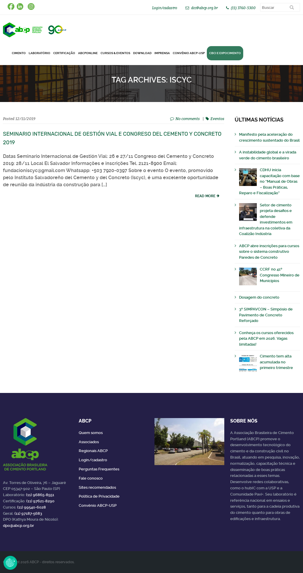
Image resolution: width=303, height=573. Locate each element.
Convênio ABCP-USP (189, 53)
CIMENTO (19, 53)
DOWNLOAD (142, 53)
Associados (89, 442)
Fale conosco (91, 478)
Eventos (217, 118)
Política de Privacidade (99, 496)
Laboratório (39, 53)
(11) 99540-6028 (31, 507)
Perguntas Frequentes (99, 469)
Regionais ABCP (93, 451)
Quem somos (91, 432)
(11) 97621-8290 (40, 501)
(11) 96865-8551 (40, 495)
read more (205, 196)
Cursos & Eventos (115, 53)
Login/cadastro (164, 7)
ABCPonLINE (88, 53)
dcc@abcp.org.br (204, 7)
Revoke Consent (10, 562)
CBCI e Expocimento (225, 53)
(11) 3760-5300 (243, 7)
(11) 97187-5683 (28, 513)
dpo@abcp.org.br (18, 525)
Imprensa (162, 53)
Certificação (64, 53)
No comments (187, 118)
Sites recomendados (97, 487)
